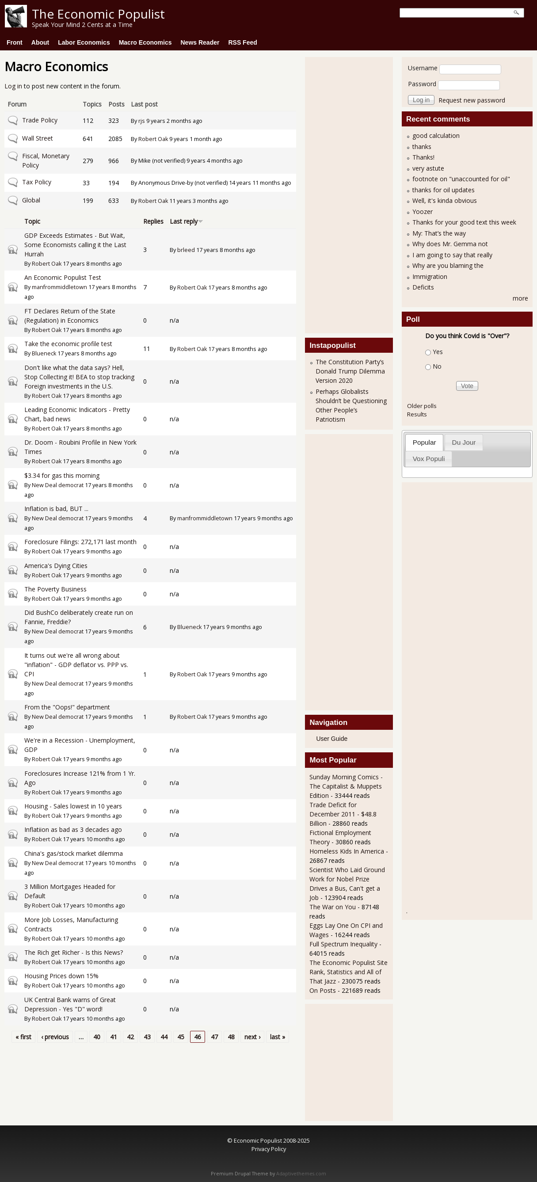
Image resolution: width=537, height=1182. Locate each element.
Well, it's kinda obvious (444, 200)
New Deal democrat (58, 485)
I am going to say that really (452, 255)
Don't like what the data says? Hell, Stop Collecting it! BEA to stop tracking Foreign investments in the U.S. (79, 376)
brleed (186, 250)
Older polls (422, 406)
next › (252, 1037)
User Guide (331, 738)
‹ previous (55, 1037)
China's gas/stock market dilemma (73, 853)
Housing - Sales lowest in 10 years (73, 806)
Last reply (186, 221)
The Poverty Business (55, 589)
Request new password (471, 100)
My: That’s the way (439, 233)
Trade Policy (39, 120)
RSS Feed (242, 42)
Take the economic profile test (68, 343)
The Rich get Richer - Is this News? (73, 952)
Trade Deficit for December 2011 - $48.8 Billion (343, 814)
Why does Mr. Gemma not (450, 244)
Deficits (423, 287)
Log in (13, 86)
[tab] (424, 442)
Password (422, 84)
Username (423, 68)
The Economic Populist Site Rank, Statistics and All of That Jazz (348, 971)
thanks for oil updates (443, 190)
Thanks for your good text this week (464, 222)
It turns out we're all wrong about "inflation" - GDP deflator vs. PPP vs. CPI (76, 664)
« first (23, 1037)
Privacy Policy (268, 1149)
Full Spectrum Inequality (343, 944)
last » (277, 1037)
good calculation (436, 135)
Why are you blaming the (448, 265)
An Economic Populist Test (62, 277)
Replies (153, 221)
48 (231, 1037)
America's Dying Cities (56, 565)
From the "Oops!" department (67, 707)
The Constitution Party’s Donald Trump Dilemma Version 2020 (350, 371)
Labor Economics (84, 42)
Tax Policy (36, 182)
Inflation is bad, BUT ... (56, 508)
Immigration (429, 276)
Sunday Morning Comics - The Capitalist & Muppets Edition (346, 786)
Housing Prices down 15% (61, 976)
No (437, 366)
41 (113, 1037)
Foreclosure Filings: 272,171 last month (80, 542)
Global (31, 200)
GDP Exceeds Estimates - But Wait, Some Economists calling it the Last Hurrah (75, 244)
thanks (421, 146)
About (40, 42)
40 (96, 1037)
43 (147, 1037)
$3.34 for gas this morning (61, 475)
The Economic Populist (98, 13)
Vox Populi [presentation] (429, 458)
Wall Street (37, 138)
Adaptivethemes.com (301, 1174)
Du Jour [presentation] (464, 442)
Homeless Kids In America (346, 851)
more (520, 298)
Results (417, 414)
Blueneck (44, 353)
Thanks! (423, 157)
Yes (438, 351)
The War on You (332, 907)
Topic (32, 221)
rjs (141, 121)
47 (214, 1037)
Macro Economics (145, 42)
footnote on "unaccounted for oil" (461, 179)
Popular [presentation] (424, 442)
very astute (428, 168)
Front (15, 42)
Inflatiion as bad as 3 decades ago (73, 829)
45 (180, 1037)
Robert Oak (153, 139)
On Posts (322, 990)
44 (164, 1037)
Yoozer (422, 211)
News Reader (200, 42)
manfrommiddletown (59, 287)
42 (130, 1037)
